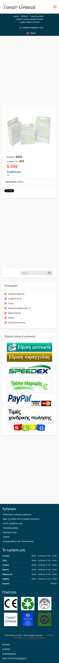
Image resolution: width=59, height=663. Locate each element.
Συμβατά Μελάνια (16, 294)
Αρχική (16, 16)
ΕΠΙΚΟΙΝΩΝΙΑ (9, 654)
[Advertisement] (28, 71)
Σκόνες (11, 318)
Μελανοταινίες (14, 313)
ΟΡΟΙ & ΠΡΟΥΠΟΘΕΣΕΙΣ (14, 658)
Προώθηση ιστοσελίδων (36, 638)
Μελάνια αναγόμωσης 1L (19, 308)
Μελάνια (24, 16)
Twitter (33, 33)
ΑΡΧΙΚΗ (6, 644)
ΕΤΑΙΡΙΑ (6, 649)
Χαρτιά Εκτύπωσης (17, 322)
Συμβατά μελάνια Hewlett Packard (29, 19)
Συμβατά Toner (15, 298)
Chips (10, 303)
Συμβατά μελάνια (37, 16)
